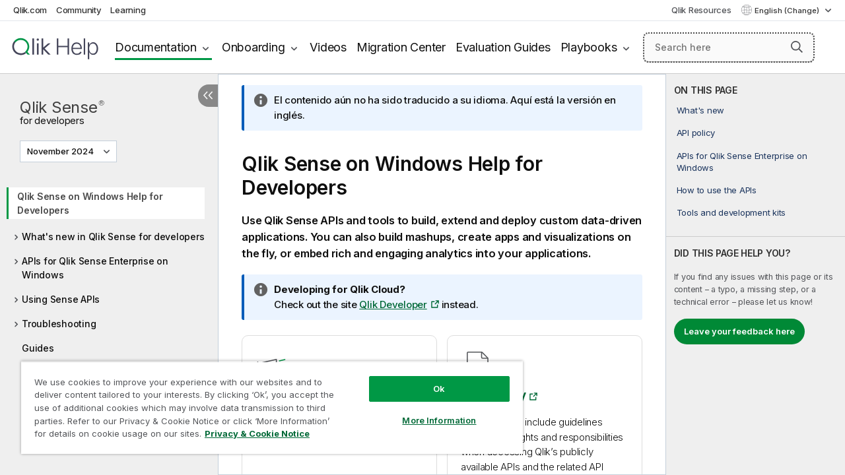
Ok (429, 378)
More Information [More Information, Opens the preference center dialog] (429, 410)
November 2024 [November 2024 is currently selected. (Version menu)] (61, 151)
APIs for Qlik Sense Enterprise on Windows (95, 267)
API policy (696, 132)
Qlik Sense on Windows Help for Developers (90, 203)
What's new (701, 110)
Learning (127, 10)
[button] (797, 46)
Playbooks (588, 47)
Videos (328, 47)
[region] (266, 402)
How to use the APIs (717, 190)
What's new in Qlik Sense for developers (113, 236)
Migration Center (401, 47)
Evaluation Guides (503, 47)
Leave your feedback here (739, 331)
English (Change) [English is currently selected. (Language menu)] (788, 10)
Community (79, 10)
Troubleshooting (59, 323)
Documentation (156, 47)
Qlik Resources (701, 10)
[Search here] (728, 47)
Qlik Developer (393, 304)
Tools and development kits (731, 212)
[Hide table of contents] (208, 95)
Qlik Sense (62, 111)
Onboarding (253, 47)
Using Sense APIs (61, 299)
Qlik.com (30, 10)
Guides (38, 348)
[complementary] (755, 274)
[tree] (109, 267)
